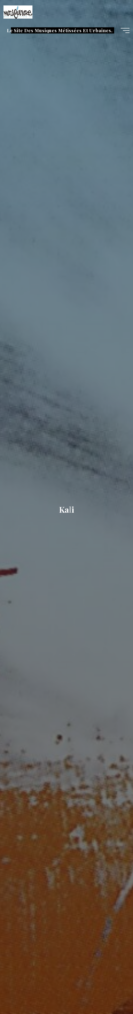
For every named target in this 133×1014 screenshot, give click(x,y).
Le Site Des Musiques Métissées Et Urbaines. (60, 30)
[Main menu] (125, 30)
